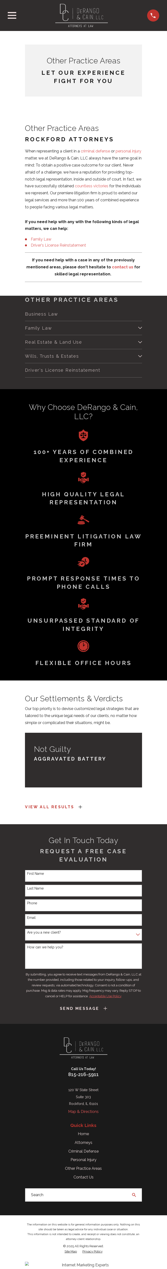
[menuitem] (83, 314)
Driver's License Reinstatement (58, 245)
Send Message (79, 1008)
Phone (32, 903)
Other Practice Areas (83, 1168)
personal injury (128, 151)
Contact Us (83, 1177)
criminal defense (95, 151)
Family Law (41, 239)
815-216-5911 (83, 1074)
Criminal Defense (83, 1151)
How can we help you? (45, 947)
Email (31, 918)
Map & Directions (83, 1111)
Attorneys (83, 1142)
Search (37, 1195)
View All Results (49, 807)
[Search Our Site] (134, 1195)
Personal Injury (83, 1159)
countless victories (91, 186)
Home (83, 1134)
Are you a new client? (44, 932)
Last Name (35, 888)
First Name (35, 874)
